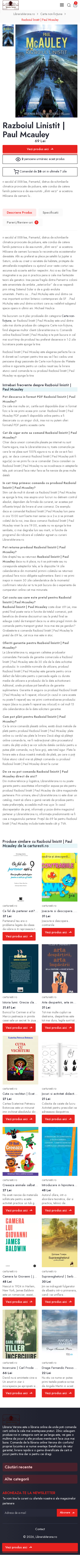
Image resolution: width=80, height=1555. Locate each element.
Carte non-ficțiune (51, 14)
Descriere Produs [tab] (19, 212)
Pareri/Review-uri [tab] (23, 222)
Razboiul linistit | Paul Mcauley (40, 20)
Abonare (67, 1513)
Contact (40, 1529)
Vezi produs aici (40, 149)
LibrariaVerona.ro (24, 14)
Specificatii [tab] (51, 212)
